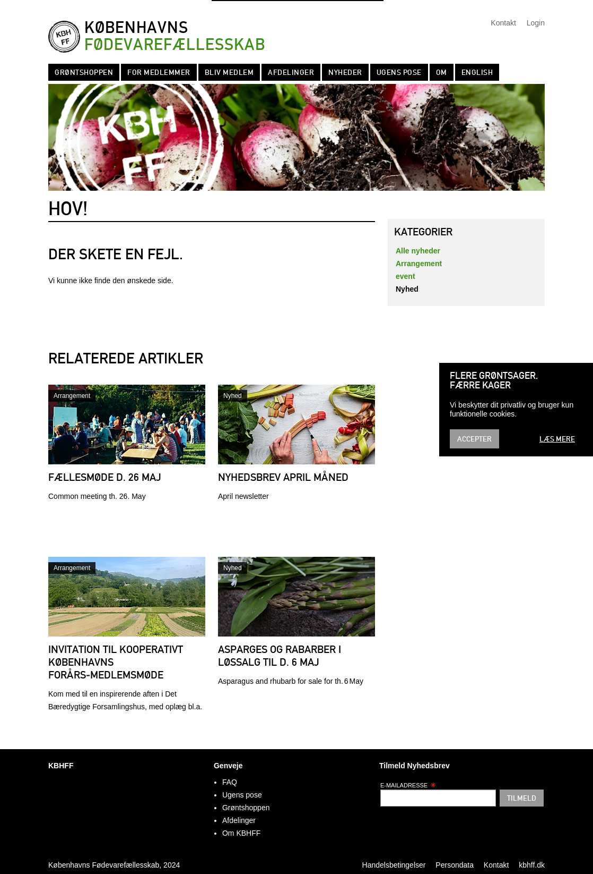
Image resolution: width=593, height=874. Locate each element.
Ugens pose (399, 72)
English (477, 72)
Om (441, 72)
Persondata (454, 865)
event (405, 276)
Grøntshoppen (84, 72)
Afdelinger (291, 72)
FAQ (229, 782)
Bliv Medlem (229, 72)
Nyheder (345, 72)
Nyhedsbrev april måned (283, 477)
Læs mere (557, 439)
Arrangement (72, 396)
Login (536, 23)
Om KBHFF (241, 833)
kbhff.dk (532, 865)
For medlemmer (158, 72)
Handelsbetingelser (394, 865)
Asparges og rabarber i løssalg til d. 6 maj (279, 655)
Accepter (474, 439)
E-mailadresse (408, 785)
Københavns (174, 36)
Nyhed (232, 396)
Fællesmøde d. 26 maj (104, 477)
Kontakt (503, 23)
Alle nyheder (418, 251)
